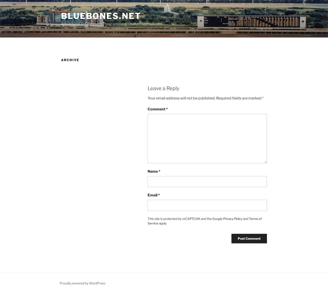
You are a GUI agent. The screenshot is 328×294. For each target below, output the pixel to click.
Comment (158, 109)
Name (154, 171)
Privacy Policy (232, 219)
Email (154, 195)
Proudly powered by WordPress (82, 283)
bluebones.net (101, 16)
